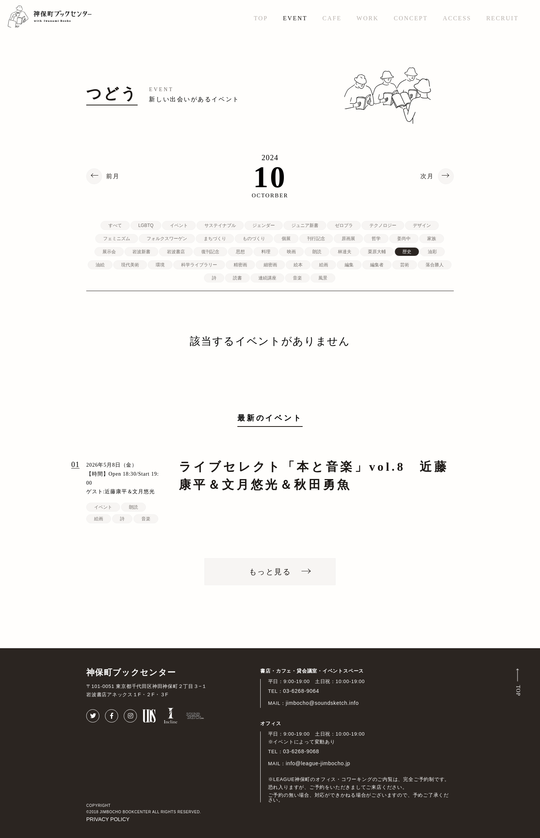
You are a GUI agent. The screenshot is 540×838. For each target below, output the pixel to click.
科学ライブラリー (199, 264)
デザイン (422, 225)
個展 (286, 238)
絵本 (298, 264)
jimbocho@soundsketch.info (322, 703)
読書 (237, 278)
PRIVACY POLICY (107, 819)
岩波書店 (176, 251)
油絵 (100, 264)
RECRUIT (502, 18)
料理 (265, 251)
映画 (291, 251)
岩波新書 (141, 251)
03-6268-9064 (301, 691)
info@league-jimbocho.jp (318, 763)
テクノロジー (382, 225)
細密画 (270, 264)
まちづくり (215, 238)
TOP (261, 18)
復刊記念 (210, 251)
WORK (368, 18)
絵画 (323, 264)
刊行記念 (316, 238)
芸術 (404, 264)
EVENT (295, 18)
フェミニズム (116, 238)
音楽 (297, 278)
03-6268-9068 (301, 751)
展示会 (109, 251)
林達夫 (344, 251)
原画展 (348, 238)
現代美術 (130, 264)
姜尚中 (404, 238)
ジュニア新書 (304, 225)
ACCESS (457, 18)
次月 (427, 176)
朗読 (316, 251)
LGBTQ (146, 225)
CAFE (332, 18)
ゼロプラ (344, 225)
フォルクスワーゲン (167, 238)
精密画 (240, 264)
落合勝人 (435, 264)
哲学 (376, 238)
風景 (322, 278)
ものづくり (254, 238)
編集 (349, 264)
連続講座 (267, 278)
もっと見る (270, 572)
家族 (431, 238)
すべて (115, 225)
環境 (160, 264)
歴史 (406, 251)
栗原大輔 (377, 251)
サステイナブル (220, 225)
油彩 (432, 251)
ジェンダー (263, 225)
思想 (240, 251)
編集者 (377, 264)
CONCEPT (411, 18)
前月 (113, 176)
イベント (179, 225)
